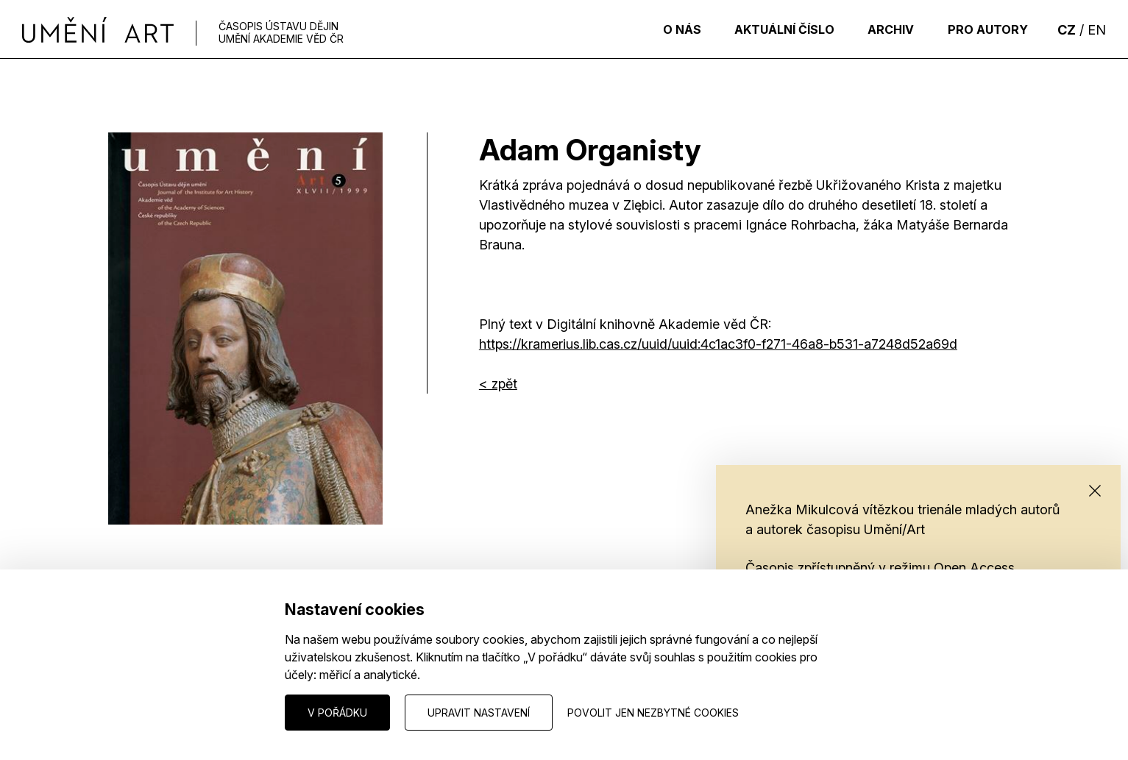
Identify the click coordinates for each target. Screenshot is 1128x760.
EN (1097, 30)
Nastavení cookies (153, 712)
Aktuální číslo (767, 29)
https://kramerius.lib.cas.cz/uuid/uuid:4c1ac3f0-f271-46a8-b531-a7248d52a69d (718, 344)
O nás (657, 29)
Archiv (880, 29)
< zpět (498, 383)
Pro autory (984, 29)
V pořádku (337, 712)
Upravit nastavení (479, 712)
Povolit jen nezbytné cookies (653, 712)
